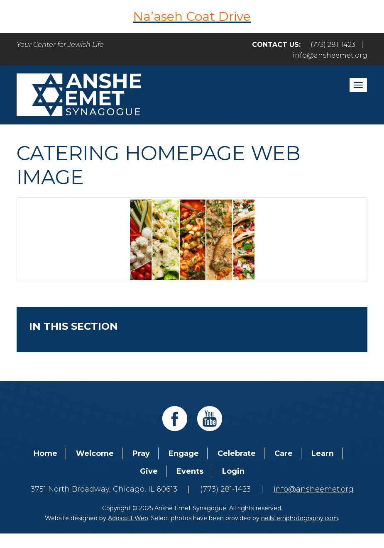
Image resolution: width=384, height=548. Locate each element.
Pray (141, 453)
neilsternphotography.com (299, 518)
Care (283, 453)
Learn (322, 453)
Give (149, 471)
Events (189, 471)
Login (233, 471)
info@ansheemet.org (330, 55)
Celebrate (237, 453)
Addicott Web (128, 518)
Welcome (95, 453)
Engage (184, 453)
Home (45, 453)
